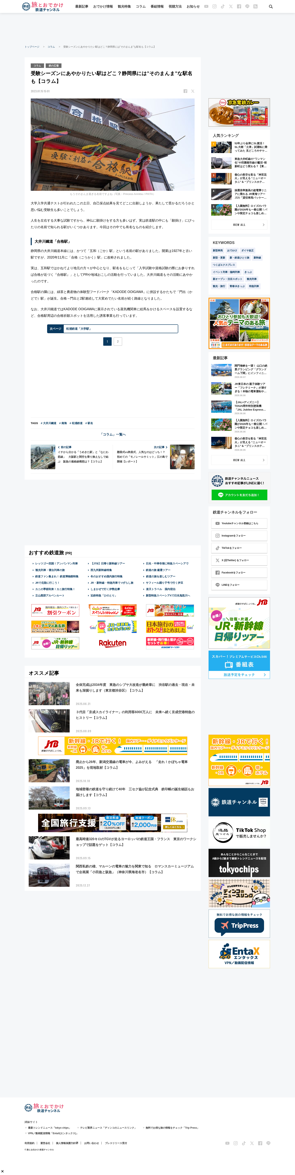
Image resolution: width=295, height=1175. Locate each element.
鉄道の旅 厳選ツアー (158, 569)
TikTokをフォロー (229, 548)
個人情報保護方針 (66, 1143)
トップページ (32, 46)
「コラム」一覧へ (113, 434)
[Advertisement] (147, 28)
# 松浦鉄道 (76, 423)
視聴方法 (175, 6)
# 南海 (63, 423)
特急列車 (254, 286)
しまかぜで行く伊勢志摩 (105, 589)
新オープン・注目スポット (227, 279)
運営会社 (45, 1143)
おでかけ (232, 250)
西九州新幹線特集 (101, 569)
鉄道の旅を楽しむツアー (160, 576)
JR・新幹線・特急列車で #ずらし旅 (112, 582)
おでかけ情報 (103, 6)
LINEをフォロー (227, 585)
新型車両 (218, 250)
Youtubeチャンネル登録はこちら (237, 523)
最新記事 (81, 6)
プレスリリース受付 (116, 1143)
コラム (141, 6)
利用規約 (29, 1143)
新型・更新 (219, 257)
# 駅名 (89, 423)
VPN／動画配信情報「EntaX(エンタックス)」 (53, 1133)
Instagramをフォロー (231, 536)
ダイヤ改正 (247, 250)
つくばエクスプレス (224, 264)
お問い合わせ (91, 1143)
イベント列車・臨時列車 (226, 272)
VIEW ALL (239, 224)
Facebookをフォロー (230, 573)
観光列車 (252, 279)
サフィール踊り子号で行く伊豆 (164, 582)
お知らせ (193, 6)
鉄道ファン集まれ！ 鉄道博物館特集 (57, 576)
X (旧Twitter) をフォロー (232, 560)
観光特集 (124, 6)
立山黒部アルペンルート (50, 595)
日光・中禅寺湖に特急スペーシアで (167, 563)
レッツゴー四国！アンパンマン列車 (56, 563)
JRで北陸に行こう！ (47, 582)
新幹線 (257, 257)
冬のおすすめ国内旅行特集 (107, 576)
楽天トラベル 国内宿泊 (160, 589)
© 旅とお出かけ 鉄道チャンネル (39, 1150)
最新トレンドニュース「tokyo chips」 (49, 1127)
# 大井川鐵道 (48, 423)
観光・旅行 (219, 286)
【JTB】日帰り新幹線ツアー (108, 563)
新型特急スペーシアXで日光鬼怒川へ (168, 595)
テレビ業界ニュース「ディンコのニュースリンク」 (108, 1127)
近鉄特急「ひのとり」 (104, 595)
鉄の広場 (54, 65)
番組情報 (157, 6)
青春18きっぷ (237, 286)
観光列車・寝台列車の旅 (50, 569)
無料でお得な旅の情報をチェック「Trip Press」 (172, 1127)
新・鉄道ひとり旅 (239, 257)
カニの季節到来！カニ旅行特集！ (55, 589)
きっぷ (248, 272)
